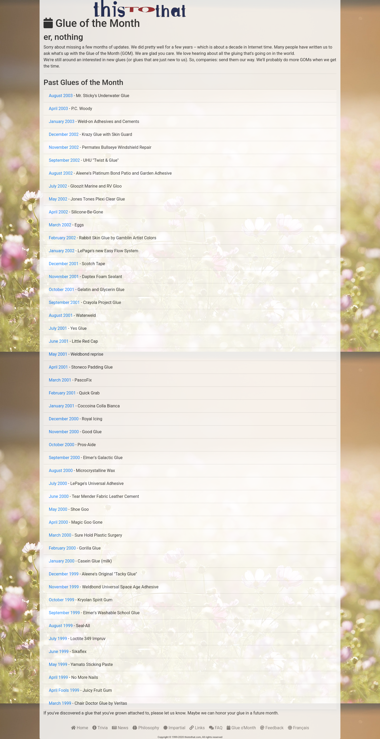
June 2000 (59, 496)
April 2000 (58, 522)
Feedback (272, 727)
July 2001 (58, 328)
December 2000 (64, 418)
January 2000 (61, 561)
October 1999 (61, 599)
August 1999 (61, 625)
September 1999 (64, 612)
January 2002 (61, 250)
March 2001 (60, 380)
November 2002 (64, 147)
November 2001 (64, 276)
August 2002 (61, 173)
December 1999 (64, 573)
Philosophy (145, 727)
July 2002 (58, 186)
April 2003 (58, 108)
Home (79, 727)
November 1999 (64, 586)
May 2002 (58, 199)
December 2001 (64, 263)
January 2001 (61, 405)
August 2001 (61, 315)
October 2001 (61, 289)
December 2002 (64, 134)
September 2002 (64, 160)
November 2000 (64, 431)
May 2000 (58, 509)
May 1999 (58, 664)
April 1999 (58, 677)
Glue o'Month (241, 727)
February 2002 (62, 237)
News (120, 727)
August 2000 (61, 470)
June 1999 (59, 651)
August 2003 (61, 95)
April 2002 (58, 211)
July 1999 (58, 638)
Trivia (100, 727)
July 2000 (58, 483)
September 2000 (64, 457)
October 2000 (61, 444)
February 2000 (62, 548)
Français (298, 727)
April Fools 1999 (64, 690)
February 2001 (62, 392)
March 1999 (60, 703)
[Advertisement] (255, 8)
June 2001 (59, 341)
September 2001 (64, 302)
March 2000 (60, 535)
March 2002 (60, 224)
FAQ (215, 727)
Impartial (174, 727)
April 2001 (58, 367)
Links (197, 727)
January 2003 (61, 121)
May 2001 (58, 354)
